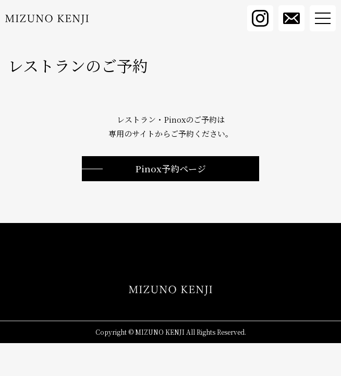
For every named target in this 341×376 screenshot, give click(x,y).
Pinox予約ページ (170, 168)
